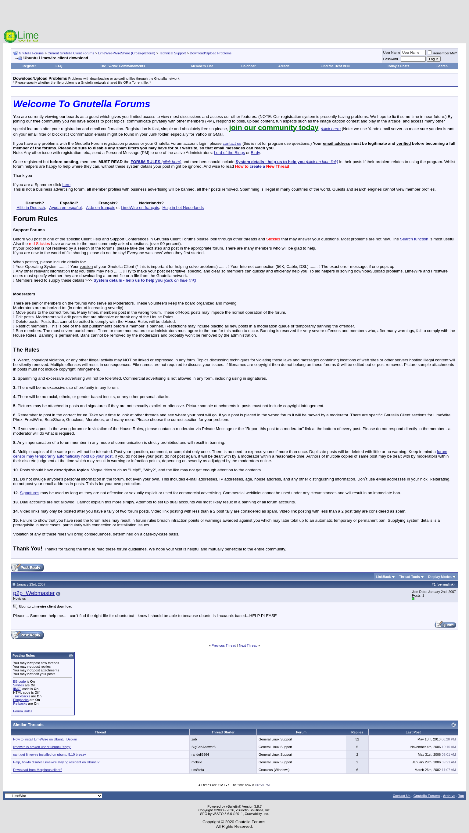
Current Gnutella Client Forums (71, 53)
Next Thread (248, 645)
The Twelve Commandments (122, 66)
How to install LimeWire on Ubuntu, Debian (45, 739)
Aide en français (100, 207)
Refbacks (20, 703)
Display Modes (440, 577)
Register (29, 66)
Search (442, 66)
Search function (414, 239)
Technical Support (172, 53)
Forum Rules (22, 711)
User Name (391, 52)
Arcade (283, 66)
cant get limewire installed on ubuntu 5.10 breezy (49, 754)
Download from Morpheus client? (37, 770)
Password (390, 59)
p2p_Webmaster (34, 593)
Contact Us (401, 796)
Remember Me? (442, 53)
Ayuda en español (65, 207)
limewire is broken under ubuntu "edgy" (42, 747)
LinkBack (383, 577)
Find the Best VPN (334, 66)
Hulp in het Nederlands (183, 207)
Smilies (18, 685)
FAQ (59, 66)
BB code (19, 681)
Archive (449, 796)
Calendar (248, 66)
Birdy (255, 152)
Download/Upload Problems (210, 53)
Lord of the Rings (229, 152)
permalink (445, 584)
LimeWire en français (140, 207)
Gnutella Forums (31, 53)
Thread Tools (409, 577)
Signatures (29, 493)
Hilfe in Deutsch (30, 207)
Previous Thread (224, 645)
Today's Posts (398, 66)
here (66, 184)
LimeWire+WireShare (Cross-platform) (126, 53)
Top (461, 796)
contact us (232, 143)
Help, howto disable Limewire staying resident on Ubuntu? (56, 762)
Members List (202, 66)
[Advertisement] (234, 15)
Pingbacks (21, 700)
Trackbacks (21, 696)
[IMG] (17, 689)
